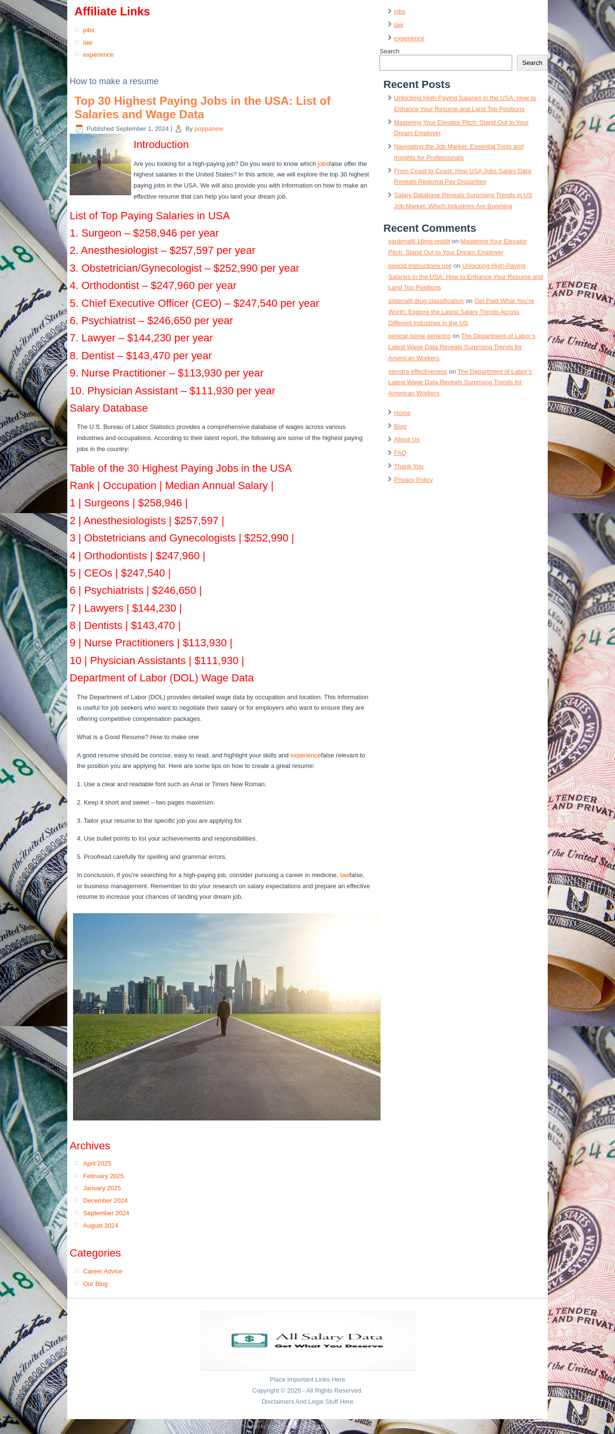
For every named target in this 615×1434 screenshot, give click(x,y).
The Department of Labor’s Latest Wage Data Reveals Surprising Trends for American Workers (461, 347)
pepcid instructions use (420, 265)
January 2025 (102, 1188)
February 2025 (103, 1176)
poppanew (209, 128)
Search (389, 51)
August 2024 (100, 1225)
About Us (406, 439)
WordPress (279, 1426)
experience (98, 54)
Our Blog (95, 1283)
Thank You (408, 466)
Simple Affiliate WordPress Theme (338, 1426)
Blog (400, 426)
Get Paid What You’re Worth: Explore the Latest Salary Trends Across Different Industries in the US (461, 312)
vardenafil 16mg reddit (419, 241)
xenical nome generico (419, 336)
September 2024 (106, 1213)
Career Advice (103, 1271)
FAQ (400, 452)
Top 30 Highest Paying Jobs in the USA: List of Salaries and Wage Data (202, 107)
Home (402, 412)
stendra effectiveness (417, 371)
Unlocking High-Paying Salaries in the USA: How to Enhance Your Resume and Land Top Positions (465, 276)
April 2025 (97, 1163)
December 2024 (105, 1200)
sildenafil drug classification (426, 300)
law (88, 42)
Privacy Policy (413, 479)
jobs (89, 30)
